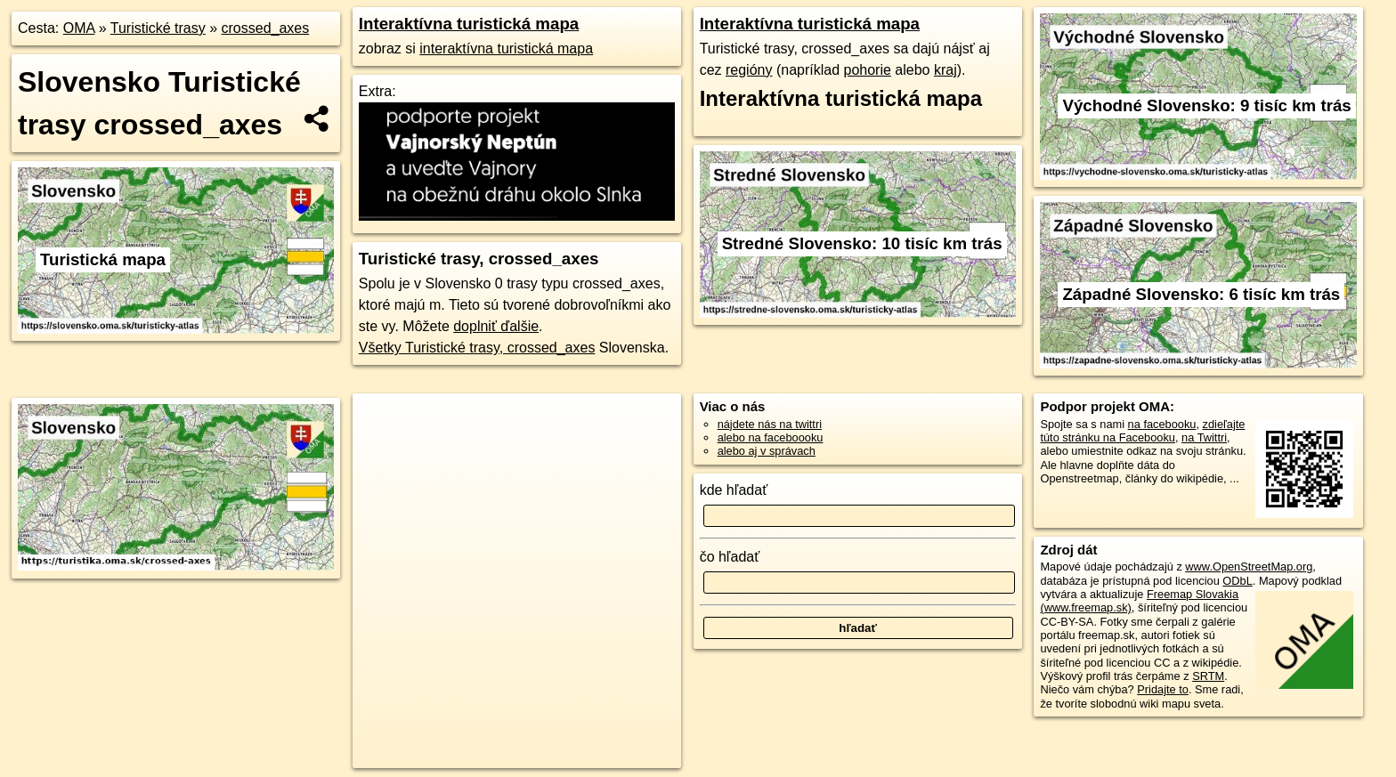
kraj (945, 69)
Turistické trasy (158, 28)
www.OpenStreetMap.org (1248, 566)
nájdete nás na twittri (770, 424)
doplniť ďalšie (496, 326)
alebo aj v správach (767, 450)
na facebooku (1162, 424)
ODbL (1237, 580)
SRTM (1208, 676)
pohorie (867, 69)
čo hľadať (730, 556)
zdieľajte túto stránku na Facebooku (1142, 430)
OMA (79, 28)
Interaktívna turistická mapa (469, 23)
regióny (749, 69)
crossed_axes (266, 28)
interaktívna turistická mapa (506, 48)
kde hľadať (734, 490)
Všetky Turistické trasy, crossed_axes (477, 347)
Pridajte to (1163, 689)
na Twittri (1204, 437)
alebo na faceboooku (771, 437)
